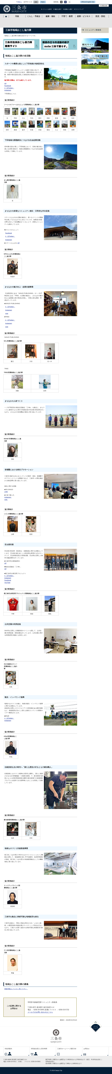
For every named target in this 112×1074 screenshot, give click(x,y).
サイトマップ (79, 9)
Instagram (7, 90)
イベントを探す (47, 9)
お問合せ (86, 1048)
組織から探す (68, 9)
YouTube (7, 582)
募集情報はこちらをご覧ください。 (16, 989)
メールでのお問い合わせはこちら (40, 1012)
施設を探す (58, 9)
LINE (6, 492)
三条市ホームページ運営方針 (66, 1048)
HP (5, 83)
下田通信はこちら (10, 93)
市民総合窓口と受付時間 (39, 1048)
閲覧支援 (104, 5)
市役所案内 (8, 1048)
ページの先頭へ (95, 1026)
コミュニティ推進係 (93, 30)
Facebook (7, 86)
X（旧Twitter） (9, 88)
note (6, 313)
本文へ (19, 2)
